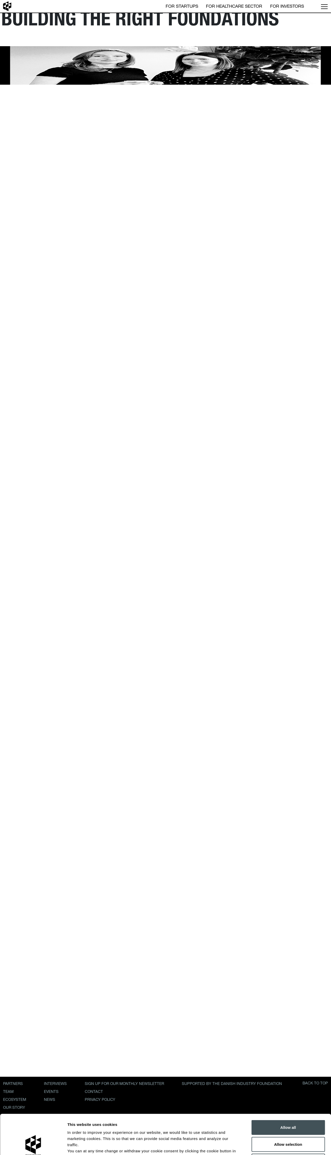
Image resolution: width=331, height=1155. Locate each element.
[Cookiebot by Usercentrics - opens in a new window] (33, 1145)
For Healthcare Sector (234, 5)
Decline (288, 1121)
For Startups (182, 5)
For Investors (287, 5)
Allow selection (288, 1104)
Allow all (288, 1087)
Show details (269, 1145)
